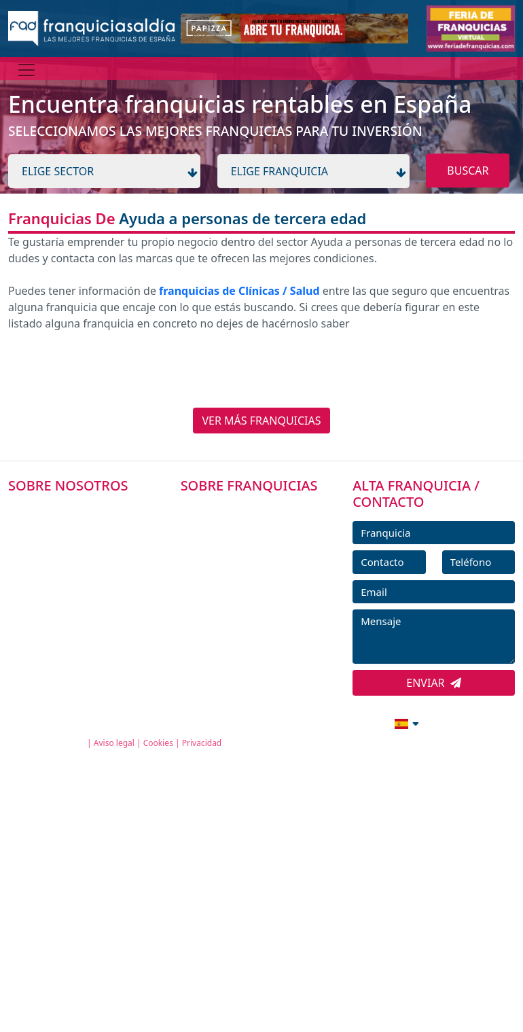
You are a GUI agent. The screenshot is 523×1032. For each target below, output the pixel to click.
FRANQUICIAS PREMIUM (251, 509)
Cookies (158, 743)
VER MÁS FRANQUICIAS (261, 420)
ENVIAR (433, 682)
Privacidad (202, 743)
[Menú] (26, 70)
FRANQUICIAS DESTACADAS (258, 570)
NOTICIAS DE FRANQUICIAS (258, 600)
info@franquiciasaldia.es (289, 722)
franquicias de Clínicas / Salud (239, 290)
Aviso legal (114, 743)
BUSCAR (467, 170)
